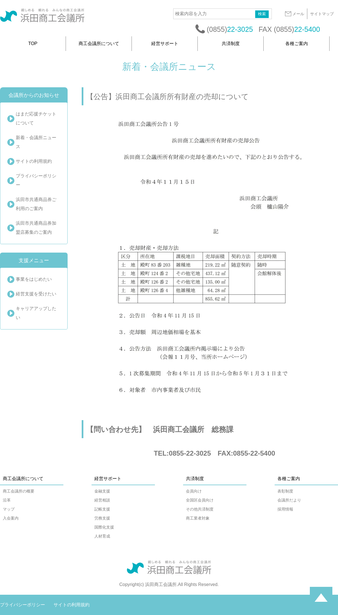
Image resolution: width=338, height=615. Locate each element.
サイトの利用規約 (34, 161)
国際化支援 (104, 527)
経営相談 (102, 500)
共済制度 (231, 43)
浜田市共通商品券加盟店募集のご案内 (36, 228)
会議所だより (289, 500)
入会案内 (11, 518)
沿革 (7, 500)
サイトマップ (322, 14)
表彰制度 (285, 491)
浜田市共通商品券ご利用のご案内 (36, 204)
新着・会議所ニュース (36, 142)
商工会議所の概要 (18, 491)
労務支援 (102, 518)
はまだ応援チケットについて (36, 118)
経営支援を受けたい (36, 293)
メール (294, 13)
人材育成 (102, 536)
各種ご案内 (296, 43)
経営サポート (164, 43)
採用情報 (285, 509)
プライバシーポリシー (36, 180)
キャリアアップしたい (36, 313)
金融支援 (102, 491)
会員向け (194, 491)
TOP (32, 43)
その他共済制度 (200, 509)
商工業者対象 (198, 518)
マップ (9, 509)
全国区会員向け (200, 500)
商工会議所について (99, 43)
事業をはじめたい (34, 279)
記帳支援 (102, 509)
